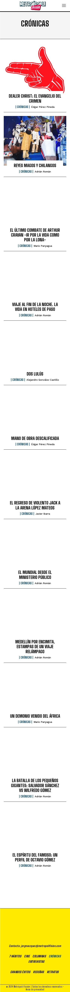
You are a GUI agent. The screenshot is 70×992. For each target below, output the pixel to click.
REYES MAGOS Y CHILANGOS (35, 165)
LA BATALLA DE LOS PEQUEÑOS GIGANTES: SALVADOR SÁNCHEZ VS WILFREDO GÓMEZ (35, 785)
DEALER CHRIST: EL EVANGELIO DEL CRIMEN (35, 98)
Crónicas (22, 106)
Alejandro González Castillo (43, 379)
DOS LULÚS (35, 373)
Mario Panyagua (43, 246)
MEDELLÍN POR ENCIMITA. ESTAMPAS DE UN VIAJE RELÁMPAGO (35, 646)
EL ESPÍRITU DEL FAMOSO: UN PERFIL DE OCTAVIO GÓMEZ (35, 857)
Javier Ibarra (43, 513)
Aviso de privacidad (35, 989)
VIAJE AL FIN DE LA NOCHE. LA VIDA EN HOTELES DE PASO (35, 307)
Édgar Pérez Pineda (43, 107)
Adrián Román (43, 171)
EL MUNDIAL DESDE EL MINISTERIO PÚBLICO (35, 575)
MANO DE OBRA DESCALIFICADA (35, 438)
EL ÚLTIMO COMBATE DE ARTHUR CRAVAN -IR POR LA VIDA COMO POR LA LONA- (35, 235)
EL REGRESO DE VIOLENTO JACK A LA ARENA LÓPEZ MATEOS (35, 505)
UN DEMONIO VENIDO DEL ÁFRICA (35, 716)
